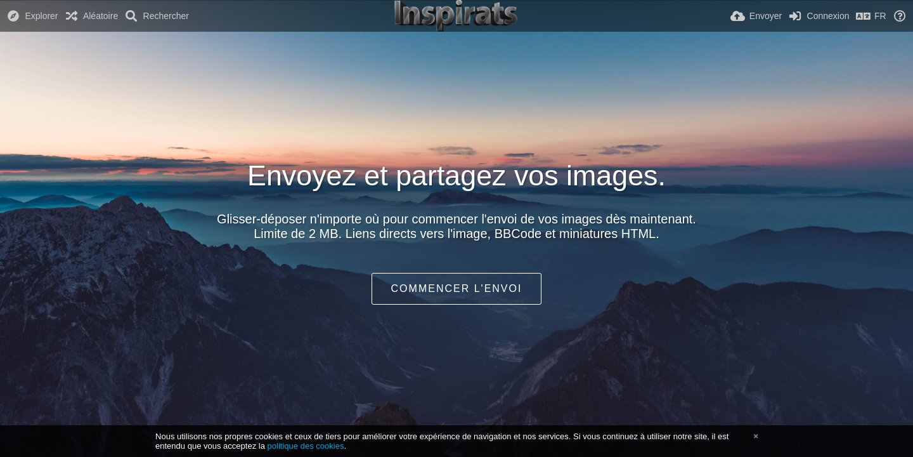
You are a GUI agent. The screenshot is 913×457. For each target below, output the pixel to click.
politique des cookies (306, 446)
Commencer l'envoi (456, 288)
